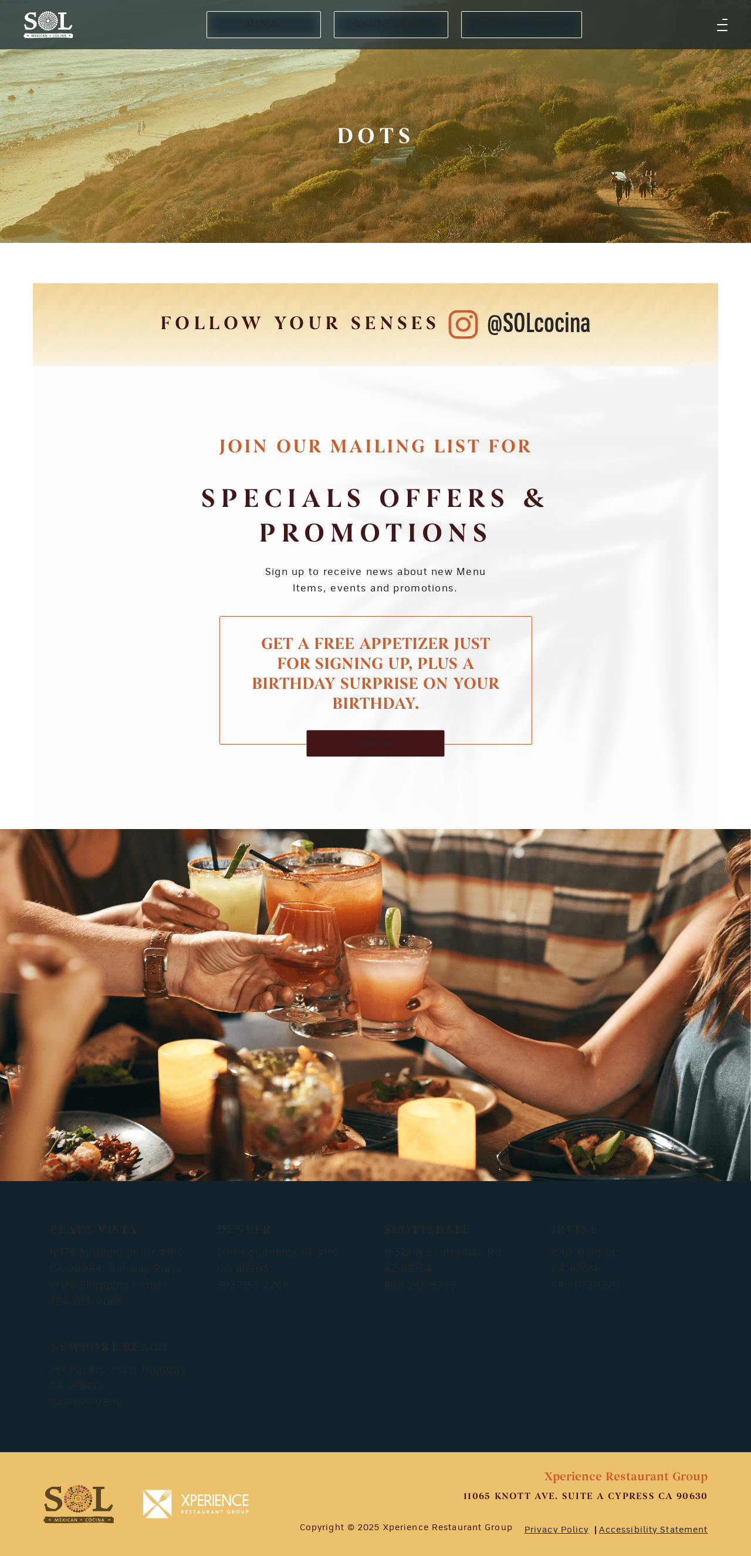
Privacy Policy (557, 1530)
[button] (722, 24)
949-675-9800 (86, 1403)
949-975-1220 (586, 1285)
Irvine (575, 1230)
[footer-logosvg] (78, 1504)
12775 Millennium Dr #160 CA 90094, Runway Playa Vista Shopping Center (117, 1269)
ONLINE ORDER (390, 24)
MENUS (263, 24)
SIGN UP (375, 743)
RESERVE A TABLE (521, 24)
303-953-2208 (253, 1285)
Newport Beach (109, 1348)
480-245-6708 (420, 1285)
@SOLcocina (539, 324)
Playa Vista (93, 1230)
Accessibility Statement (653, 1530)
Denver (244, 1230)
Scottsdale (427, 1230)
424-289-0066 (86, 1302)
